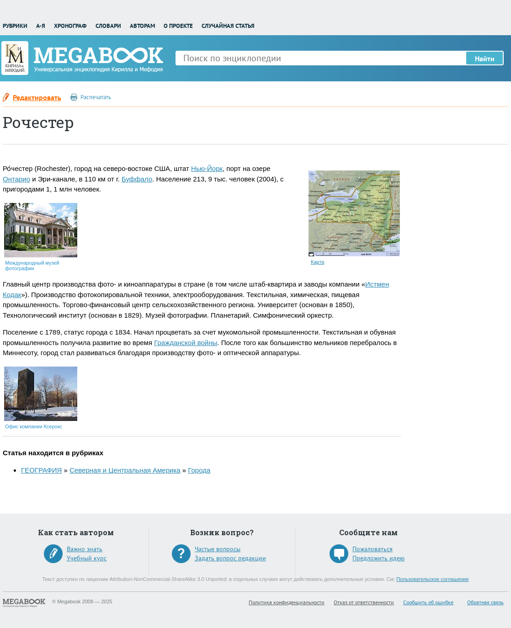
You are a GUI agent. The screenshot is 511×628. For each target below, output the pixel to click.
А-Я (40, 26)
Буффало (137, 179)
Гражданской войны (185, 342)
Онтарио (16, 179)
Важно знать (84, 549)
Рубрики (15, 26)
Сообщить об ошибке (428, 602)
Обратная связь (485, 602)
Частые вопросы (217, 549)
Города (199, 470)
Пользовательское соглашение (432, 579)
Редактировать (37, 97)
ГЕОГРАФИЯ (41, 470)
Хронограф (70, 26)
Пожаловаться (372, 549)
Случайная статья (228, 26)
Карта (317, 262)
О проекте (178, 26)
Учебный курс (86, 558)
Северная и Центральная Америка (125, 470)
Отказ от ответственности (364, 602)
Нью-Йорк (207, 168)
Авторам (142, 26)
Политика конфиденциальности (287, 602)
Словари (108, 26)
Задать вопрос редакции (230, 558)
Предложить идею (378, 558)
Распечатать (95, 97)
